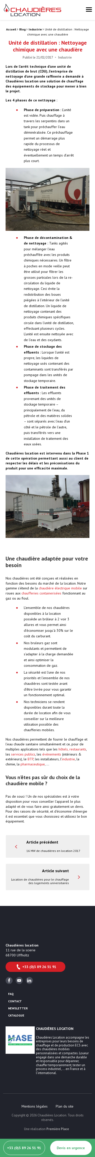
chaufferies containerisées (41, 593)
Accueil (11, 29)
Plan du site (64, 1106)
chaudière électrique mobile (60, 588)
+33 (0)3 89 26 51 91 (36, 967)
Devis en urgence (71, 1148)
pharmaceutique (33, 764)
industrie (68, 759)
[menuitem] (34, 1106)
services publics (23, 754)
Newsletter (18, 1008)
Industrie (35, 29)
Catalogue (16, 1015)
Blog (22, 29)
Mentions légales (35, 1106)
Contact (15, 1001)
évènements (51, 754)
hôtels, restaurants (72, 749)
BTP (30, 759)
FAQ (11, 994)
